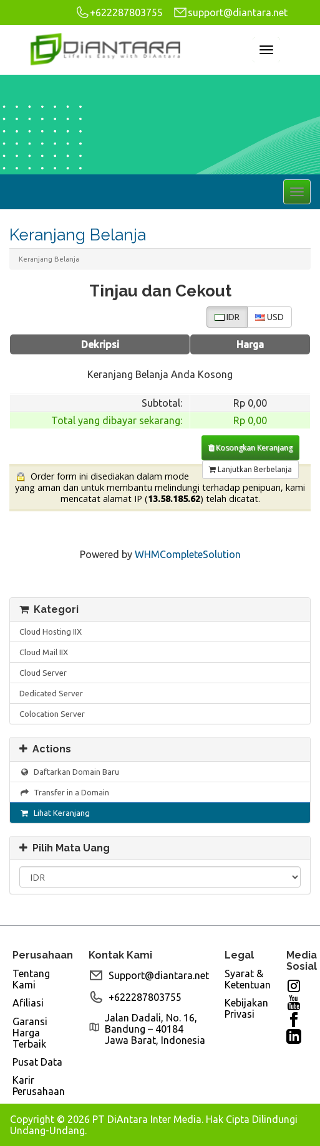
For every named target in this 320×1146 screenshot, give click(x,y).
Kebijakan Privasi (246, 1008)
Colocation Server (52, 713)
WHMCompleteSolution (188, 554)
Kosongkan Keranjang (250, 447)
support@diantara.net (230, 12)
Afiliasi (28, 1002)
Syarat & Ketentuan (248, 979)
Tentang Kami (31, 979)
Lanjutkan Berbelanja (250, 469)
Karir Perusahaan (38, 1085)
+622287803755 (119, 12)
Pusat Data (37, 1062)
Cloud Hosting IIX (50, 631)
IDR (227, 317)
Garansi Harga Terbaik (29, 1032)
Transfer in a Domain (64, 792)
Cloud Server (43, 672)
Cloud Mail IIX (43, 652)
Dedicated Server (51, 693)
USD (269, 317)
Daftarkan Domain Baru (69, 772)
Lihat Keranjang (54, 813)
